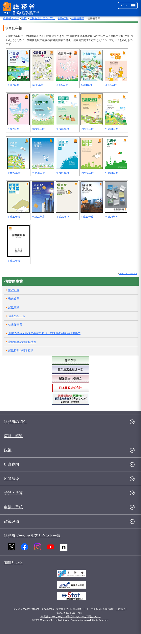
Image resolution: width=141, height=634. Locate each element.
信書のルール (16, 315)
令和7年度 (13, 85)
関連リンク (13, 563)
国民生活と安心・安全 (42, 18)
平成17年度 (13, 260)
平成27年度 (13, 173)
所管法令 (11, 479)
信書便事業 (77, 18)
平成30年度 (62, 128)
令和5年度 (62, 85)
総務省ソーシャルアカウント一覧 (32, 536)
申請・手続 (13, 507)
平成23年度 (111, 173)
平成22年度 (13, 216)
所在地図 (120, 609)
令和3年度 (111, 85)
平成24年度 (87, 173)
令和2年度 (13, 128)
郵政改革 (13, 298)
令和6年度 (37, 85)
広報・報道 (13, 436)
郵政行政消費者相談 (20, 350)
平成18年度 (111, 216)
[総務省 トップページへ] (22, 8)
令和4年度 (86, 85)
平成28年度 (111, 128)
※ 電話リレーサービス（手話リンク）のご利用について (70, 616)
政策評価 (11, 521)
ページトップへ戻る (128, 273)
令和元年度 (38, 128)
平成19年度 (87, 216)
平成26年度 (38, 173)
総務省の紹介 (15, 422)
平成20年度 (62, 216)
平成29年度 (87, 128)
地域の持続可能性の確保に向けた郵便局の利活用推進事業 (44, 333)
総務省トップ (11, 18)
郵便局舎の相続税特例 (22, 342)
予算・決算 (13, 493)
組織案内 (11, 464)
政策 (24, 18)
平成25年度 (62, 173)
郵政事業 (13, 307)
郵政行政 (63, 18)
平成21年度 (38, 216)
